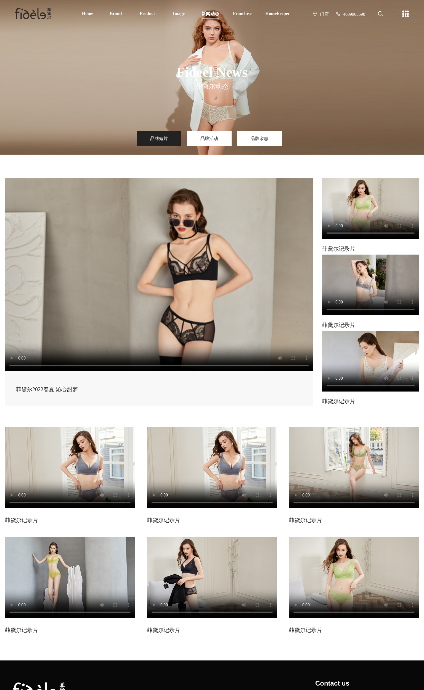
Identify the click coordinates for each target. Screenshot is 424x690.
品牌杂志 (259, 138)
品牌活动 (209, 138)
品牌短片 (159, 138)
